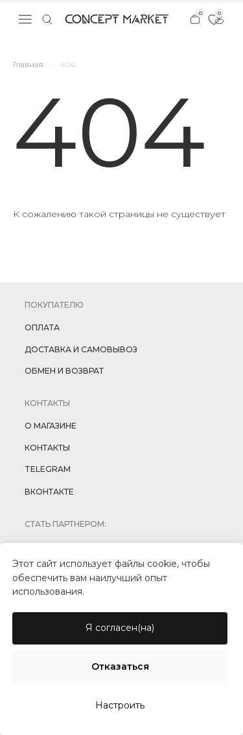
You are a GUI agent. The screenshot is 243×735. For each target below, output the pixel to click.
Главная (28, 64)
